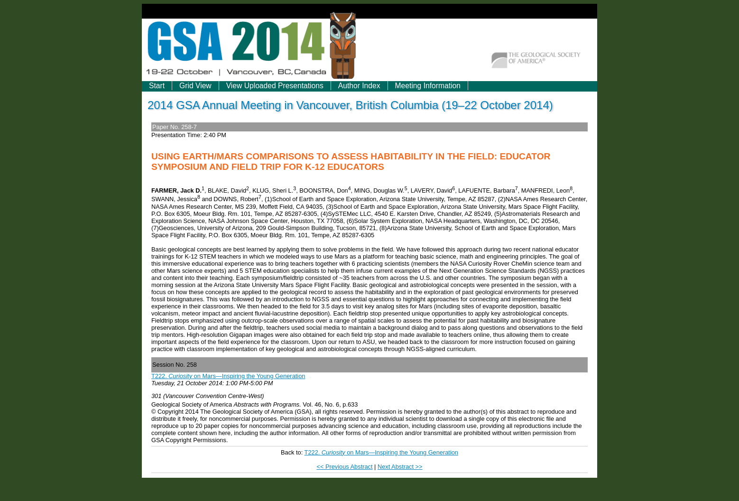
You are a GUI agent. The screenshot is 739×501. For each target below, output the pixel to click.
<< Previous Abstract (344, 466)
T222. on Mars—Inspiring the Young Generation (228, 376)
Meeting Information (428, 86)
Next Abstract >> (400, 466)
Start (157, 86)
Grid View (195, 86)
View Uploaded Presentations (274, 86)
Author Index (359, 86)
